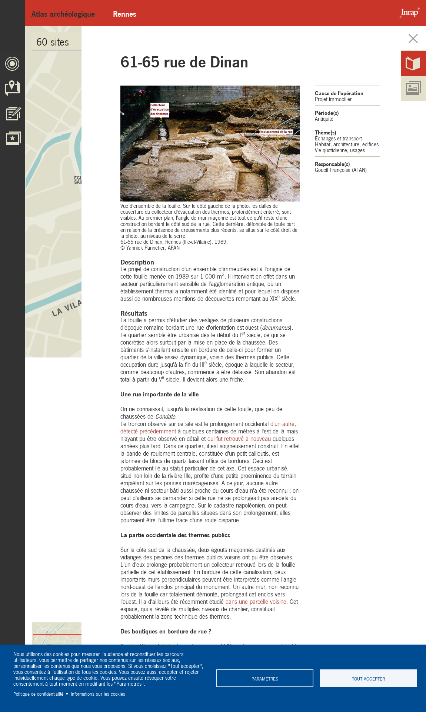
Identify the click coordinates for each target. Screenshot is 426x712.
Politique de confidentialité (38, 693)
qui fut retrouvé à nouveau (239, 438)
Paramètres (265, 678)
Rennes (124, 13)
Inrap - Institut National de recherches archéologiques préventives (407, 13)
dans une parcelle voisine (256, 601)
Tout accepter (368, 678)
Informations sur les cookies (98, 693)
